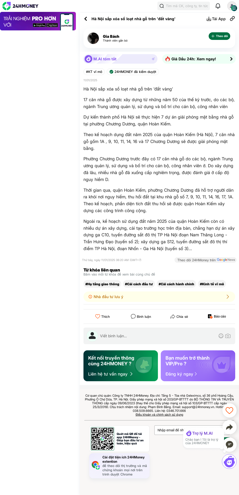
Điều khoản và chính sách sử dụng (159, 414)
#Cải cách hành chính (176, 284)
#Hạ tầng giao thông (102, 284)
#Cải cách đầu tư (139, 284)
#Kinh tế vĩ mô (212, 284)
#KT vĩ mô (94, 72)
